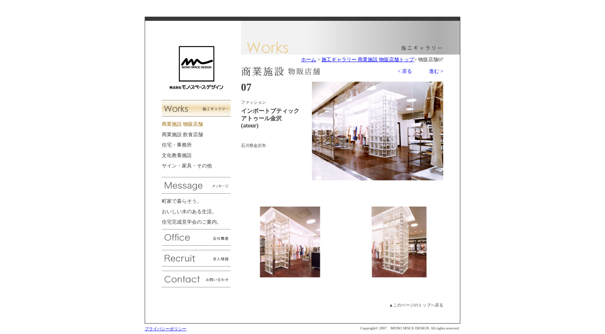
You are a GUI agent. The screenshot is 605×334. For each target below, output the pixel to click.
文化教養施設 (177, 155)
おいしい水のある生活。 (189, 211)
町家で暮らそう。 (182, 201)
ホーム (308, 59)
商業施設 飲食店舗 (182, 134)
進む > (436, 71)
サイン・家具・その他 (187, 166)
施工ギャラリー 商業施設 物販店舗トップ (367, 59)
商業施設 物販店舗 (182, 124)
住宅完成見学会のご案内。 (192, 222)
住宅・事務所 (177, 145)
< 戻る (405, 71)
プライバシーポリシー (165, 329)
